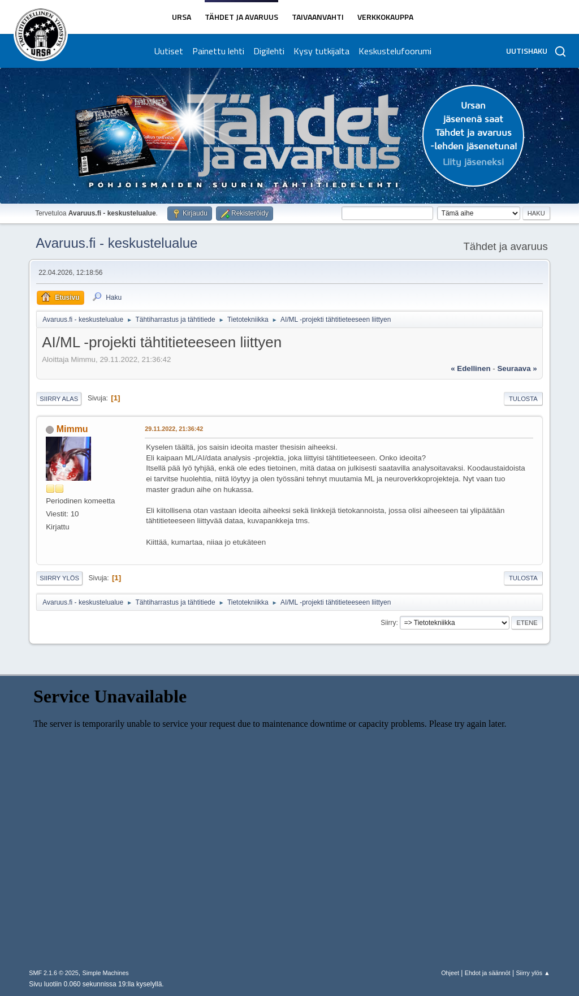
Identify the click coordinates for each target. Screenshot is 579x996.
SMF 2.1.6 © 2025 (54, 972)
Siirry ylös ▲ (533, 972)
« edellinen (470, 368)
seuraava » (517, 368)
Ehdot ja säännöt (488, 972)
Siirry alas (59, 398)
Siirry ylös (59, 578)
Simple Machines (106, 972)
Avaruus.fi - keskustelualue (116, 243)
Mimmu (72, 429)
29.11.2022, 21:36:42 (174, 428)
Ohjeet (450, 972)
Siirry (388, 623)
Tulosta (523, 398)
